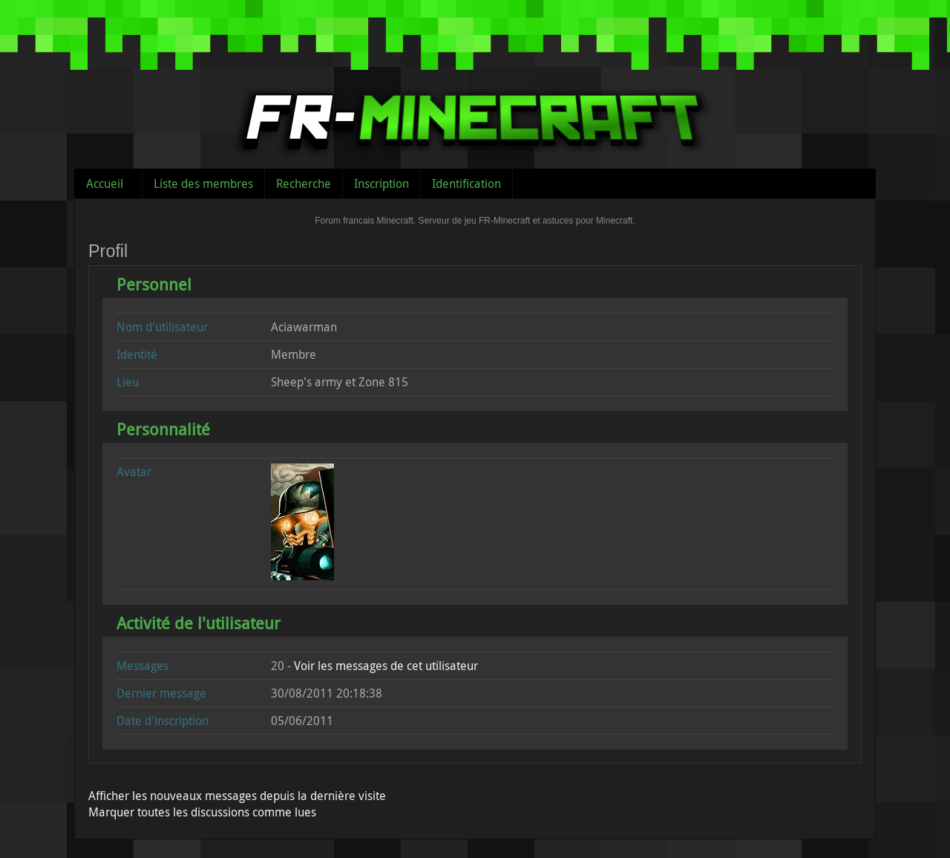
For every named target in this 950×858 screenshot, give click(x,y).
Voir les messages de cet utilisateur (386, 665)
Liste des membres (203, 183)
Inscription (381, 183)
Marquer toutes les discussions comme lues (202, 812)
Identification (466, 183)
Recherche (303, 183)
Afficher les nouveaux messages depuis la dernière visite (237, 795)
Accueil (104, 183)
